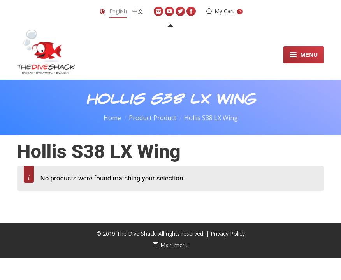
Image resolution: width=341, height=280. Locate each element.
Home (112, 118)
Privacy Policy (228, 233)
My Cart (228, 11)
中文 (137, 11)
